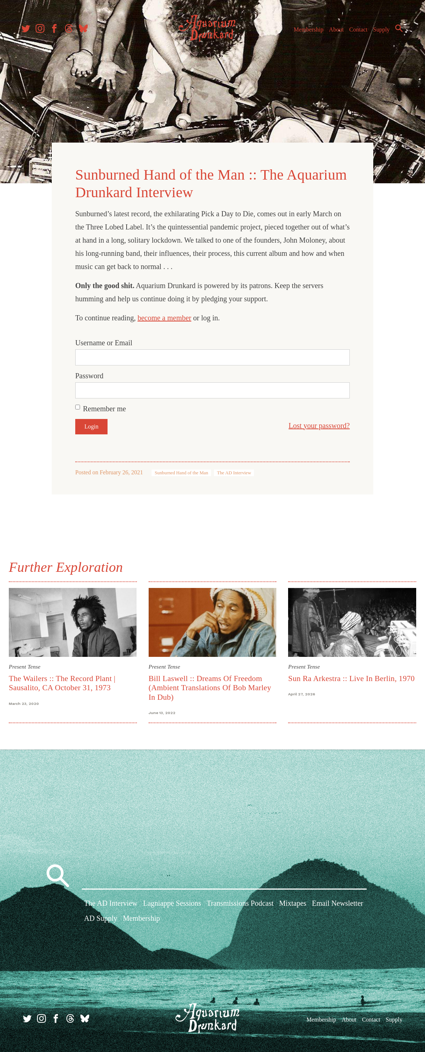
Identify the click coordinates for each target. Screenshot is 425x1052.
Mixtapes (292, 904)
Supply (378, 32)
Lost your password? (319, 423)
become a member (165, 316)
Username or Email (103, 340)
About (333, 32)
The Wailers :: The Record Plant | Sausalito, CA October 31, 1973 (65, 680)
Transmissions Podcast (240, 904)
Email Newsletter (337, 904)
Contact (355, 32)
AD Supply (100, 920)
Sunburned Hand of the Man (181, 470)
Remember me (104, 406)
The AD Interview (234, 470)
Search (395, 31)
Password (89, 373)
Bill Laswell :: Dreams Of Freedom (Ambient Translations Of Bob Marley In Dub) (210, 684)
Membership (305, 32)
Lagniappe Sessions (172, 904)
